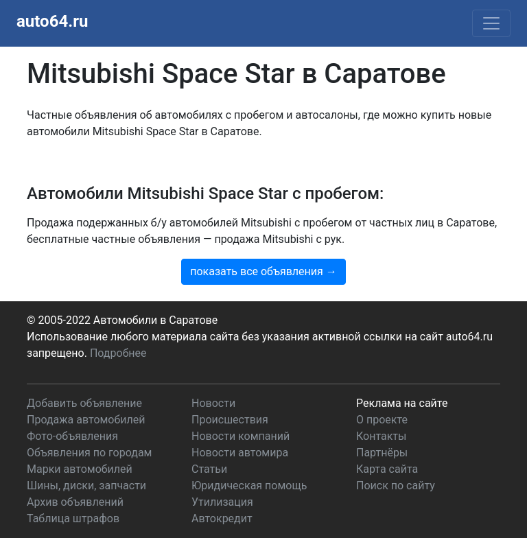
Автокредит (222, 518)
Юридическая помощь (249, 485)
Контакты (381, 436)
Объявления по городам (89, 452)
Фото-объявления (72, 436)
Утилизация (222, 502)
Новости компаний (240, 436)
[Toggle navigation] (491, 23)
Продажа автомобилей (86, 419)
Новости (213, 403)
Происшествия (229, 419)
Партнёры (382, 452)
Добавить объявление (84, 403)
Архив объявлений (75, 502)
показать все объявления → (263, 271)
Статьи (209, 469)
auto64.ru (52, 21)
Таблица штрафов (73, 518)
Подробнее (118, 353)
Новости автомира (239, 452)
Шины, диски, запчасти (86, 485)
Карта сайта (387, 469)
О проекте (382, 419)
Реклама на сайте (401, 403)
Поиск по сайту (395, 485)
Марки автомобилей (79, 469)
